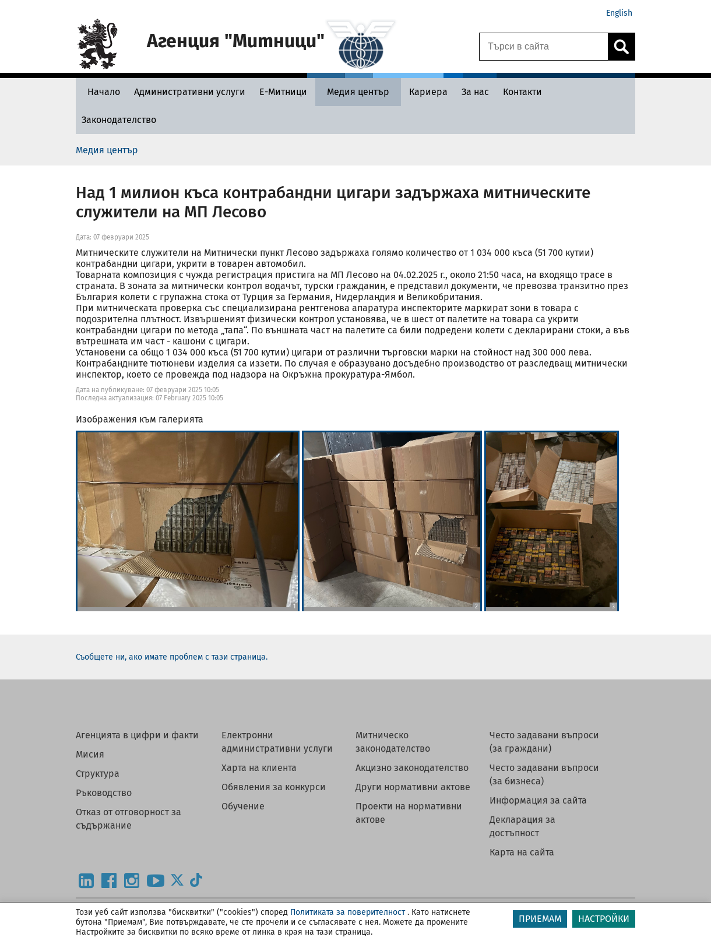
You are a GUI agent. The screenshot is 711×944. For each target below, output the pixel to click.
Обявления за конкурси (273, 786)
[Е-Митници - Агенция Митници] (283, 91)
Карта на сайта (522, 852)
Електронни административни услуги (277, 742)
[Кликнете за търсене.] (621, 46)
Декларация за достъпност (522, 826)
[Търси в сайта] (544, 46)
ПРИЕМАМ (540, 918)
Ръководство (104, 792)
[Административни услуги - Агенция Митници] (189, 91)
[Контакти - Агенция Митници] (522, 91)
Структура (97, 773)
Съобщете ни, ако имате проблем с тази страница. (171, 657)
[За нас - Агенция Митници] (475, 91)
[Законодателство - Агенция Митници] (119, 119)
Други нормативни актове (413, 786)
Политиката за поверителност (347, 912)
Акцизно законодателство (412, 767)
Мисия (90, 754)
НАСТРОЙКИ (603, 918)
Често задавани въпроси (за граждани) (544, 742)
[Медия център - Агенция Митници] (358, 91)
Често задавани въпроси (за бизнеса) (544, 774)
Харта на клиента (259, 767)
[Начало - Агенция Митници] (101, 91)
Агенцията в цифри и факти (137, 735)
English (619, 13)
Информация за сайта (538, 800)
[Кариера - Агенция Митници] (428, 91)
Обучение (243, 806)
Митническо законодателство (393, 742)
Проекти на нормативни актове (409, 813)
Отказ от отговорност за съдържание (128, 818)
